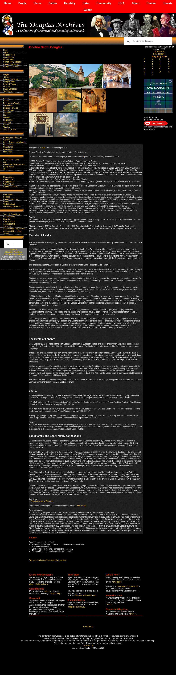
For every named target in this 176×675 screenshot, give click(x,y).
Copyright (7, 219)
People (22, 3)
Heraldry (69, 3)
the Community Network (127, 586)
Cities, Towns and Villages (14, 142)
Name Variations (10, 89)
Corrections (8, 179)
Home (7, 3)
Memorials (7, 152)
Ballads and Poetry (11, 160)
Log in (5, 52)
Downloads (8, 194)
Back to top (88, 626)
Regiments (7, 120)
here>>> (132, 614)
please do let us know (38, 584)
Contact (151, 3)
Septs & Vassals (10, 84)
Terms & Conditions (11, 214)
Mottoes (6, 86)
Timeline (6, 127)
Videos (6, 169)
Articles (6, 98)
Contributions (9, 182)
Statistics (7, 226)
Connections (8, 177)
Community (103, 3)
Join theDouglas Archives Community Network (13, 252)
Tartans (6, 77)
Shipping (7, 122)
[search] (147, 41)
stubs (47, 591)
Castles (6, 140)
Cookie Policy (9, 221)
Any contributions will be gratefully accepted (47, 560)
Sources (6, 197)
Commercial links (10, 187)
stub (43, 148)
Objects (6, 117)
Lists (5, 115)
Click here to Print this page (159, 53)
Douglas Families (10, 108)
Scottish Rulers (9, 129)
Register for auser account (9, 56)
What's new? (8, 59)
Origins (6, 74)
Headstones (8, 149)
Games (88, 9)
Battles (52, 3)
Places (37, 3)
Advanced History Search (14, 229)
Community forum (10, 199)
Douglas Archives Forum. (86, 595)
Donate (167, 3)
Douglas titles (9, 82)
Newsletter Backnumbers (14, 164)
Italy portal (81, 506)
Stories (6, 125)
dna (4, 162)
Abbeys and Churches (12, 137)
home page (116, 582)
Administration (9, 224)
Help (5, 50)
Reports (6, 202)
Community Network (11, 64)
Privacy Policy (9, 217)
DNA (121, 3)
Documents (8, 105)
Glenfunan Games (11, 67)
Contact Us (88, 645)
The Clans (7, 91)
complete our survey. (77, 607)
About (135, 3)
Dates (85, 3)
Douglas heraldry (10, 79)
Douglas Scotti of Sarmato (42, 501)
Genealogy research (11, 206)
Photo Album (8, 167)
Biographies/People (11, 103)
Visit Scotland (9, 204)
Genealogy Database (12, 62)
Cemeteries (8, 147)
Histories (7, 113)
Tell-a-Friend (8, 184)
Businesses (8, 144)
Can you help (54, 593)
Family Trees (8, 110)
